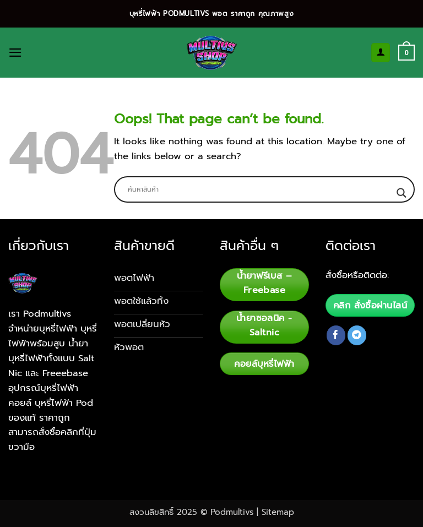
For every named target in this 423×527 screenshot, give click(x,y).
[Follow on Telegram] (357, 335)
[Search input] (259, 189)
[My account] (380, 52)
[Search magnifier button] (401, 193)
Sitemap (278, 512)
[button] (15, 53)
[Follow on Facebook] (336, 335)
